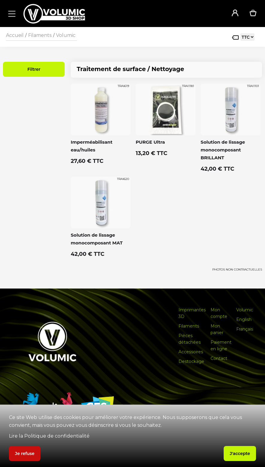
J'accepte (240, 453)
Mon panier (217, 329)
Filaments (40, 35)
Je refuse (24, 453)
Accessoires (190, 352)
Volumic (65, 35)
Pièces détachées (189, 339)
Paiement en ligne (221, 346)
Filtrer (33, 69)
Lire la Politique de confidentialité (49, 436)
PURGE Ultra (150, 142)
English (244, 319)
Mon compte (219, 313)
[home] (119, 13)
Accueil (15, 35)
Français (244, 329)
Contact (219, 358)
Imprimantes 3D (192, 313)
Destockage (191, 361)
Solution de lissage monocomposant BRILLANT (223, 149)
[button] (11, 13)
